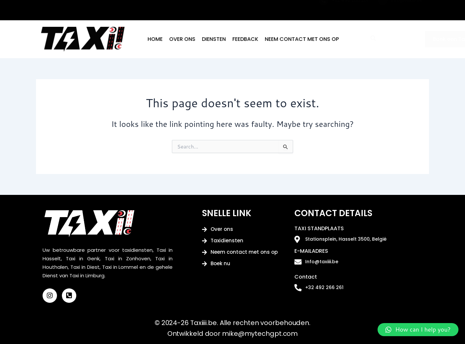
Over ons (213, 39)
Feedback (276, 39)
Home (186, 39)
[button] (418, 329)
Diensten (245, 39)
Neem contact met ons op (333, 39)
